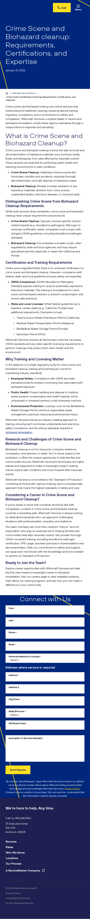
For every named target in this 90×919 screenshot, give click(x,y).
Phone (12, 632)
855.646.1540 (23, 818)
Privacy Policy (13, 893)
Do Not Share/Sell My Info (19, 903)
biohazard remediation (19, 432)
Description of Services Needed (25, 738)
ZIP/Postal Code (17, 723)
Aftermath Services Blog (23, 93)
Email (11, 644)
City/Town (14, 699)
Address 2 (14, 687)
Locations (12, 858)
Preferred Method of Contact (24, 656)
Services (11, 841)
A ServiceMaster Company (25, 870)
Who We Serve (15, 852)
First (11, 608)
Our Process (13, 863)
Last (11, 620)
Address (13, 675)
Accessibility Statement (18, 898)
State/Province (16, 711)
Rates (9, 847)
